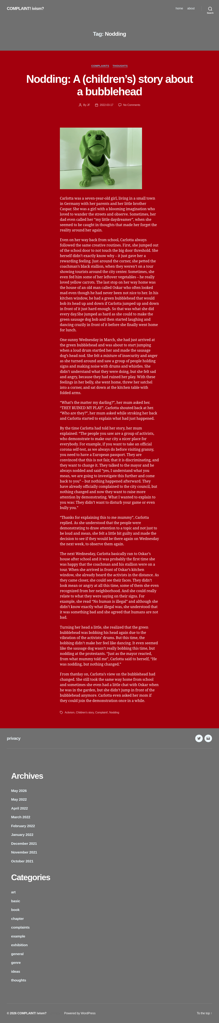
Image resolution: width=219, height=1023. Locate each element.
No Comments (131, 104)
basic (15, 901)
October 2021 (22, 861)
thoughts (120, 65)
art (13, 892)
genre (16, 963)
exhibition (19, 945)
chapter (17, 919)
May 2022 (19, 799)
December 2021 (24, 843)
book (15, 910)
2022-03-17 (106, 104)
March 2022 (20, 817)
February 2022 (23, 826)
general (17, 954)
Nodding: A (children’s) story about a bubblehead (109, 85)
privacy (13, 738)
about (191, 8)
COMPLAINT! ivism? (25, 8)
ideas (15, 971)
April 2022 (19, 808)
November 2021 (24, 852)
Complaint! (101, 712)
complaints (100, 65)
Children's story (85, 712)
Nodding (114, 712)
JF (88, 104)
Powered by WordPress (79, 1013)
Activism (69, 712)
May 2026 (19, 791)
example (18, 936)
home (179, 8)
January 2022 (22, 835)
